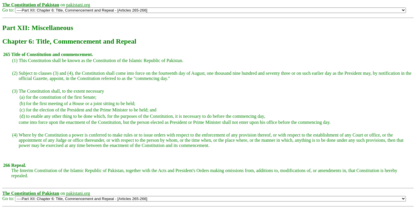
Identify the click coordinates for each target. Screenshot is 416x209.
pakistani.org (78, 4)
